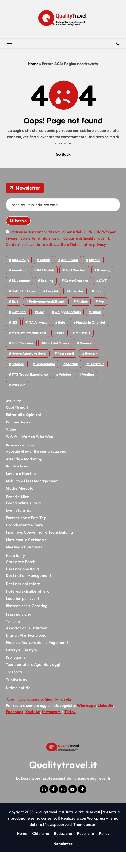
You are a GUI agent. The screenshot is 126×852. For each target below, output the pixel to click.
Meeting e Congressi (24, 546)
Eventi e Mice (17, 496)
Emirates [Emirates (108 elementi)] (76, 291)
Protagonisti (17, 657)
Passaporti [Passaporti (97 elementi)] (65, 353)
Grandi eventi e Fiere (24, 524)
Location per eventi (23, 598)
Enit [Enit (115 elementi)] (15, 301)
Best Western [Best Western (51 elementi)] (75, 270)
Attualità (13, 400)
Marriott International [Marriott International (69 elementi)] (29, 333)
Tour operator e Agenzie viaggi (33, 664)
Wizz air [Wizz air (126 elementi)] (18, 385)
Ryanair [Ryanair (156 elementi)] (91, 353)
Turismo (13, 621)
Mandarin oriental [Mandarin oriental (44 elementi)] (90, 322)
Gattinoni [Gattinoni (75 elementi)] (19, 312)
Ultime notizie (18, 687)
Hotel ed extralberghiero (27, 591)
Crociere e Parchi (21, 561)
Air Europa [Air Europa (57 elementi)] (69, 260)
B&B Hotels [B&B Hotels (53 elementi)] (45, 270)
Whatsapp (86, 705)
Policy (104, 833)
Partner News (18, 422)
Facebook (14, 711)
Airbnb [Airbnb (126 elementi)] (44, 260)
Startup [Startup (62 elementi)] (72, 364)
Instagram (51, 711)
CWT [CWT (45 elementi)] (103, 281)
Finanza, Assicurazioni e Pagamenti (37, 642)
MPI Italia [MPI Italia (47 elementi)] (82, 333)
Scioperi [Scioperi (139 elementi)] (18, 364)
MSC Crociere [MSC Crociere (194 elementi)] (22, 343)
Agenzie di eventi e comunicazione (36, 451)
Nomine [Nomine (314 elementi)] (86, 343)
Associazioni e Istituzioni (27, 628)
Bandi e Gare (17, 466)
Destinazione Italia (22, 568)
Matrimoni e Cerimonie (26, 539)
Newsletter (63, 843)
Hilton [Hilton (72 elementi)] (96, 312)
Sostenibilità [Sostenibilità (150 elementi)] (45, 364)
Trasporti (14, 672)
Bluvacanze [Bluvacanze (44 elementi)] (21, 281)
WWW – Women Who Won (29, 436)
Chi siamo (40, 833)
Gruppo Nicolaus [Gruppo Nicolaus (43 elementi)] (68, 312)
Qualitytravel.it (63, 765)
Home (33, 63)
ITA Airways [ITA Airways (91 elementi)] (37, 322)
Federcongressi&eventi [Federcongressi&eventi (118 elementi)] (47, 301)
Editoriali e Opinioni (23, 414)
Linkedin (105, 705)
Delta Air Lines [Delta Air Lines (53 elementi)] (23, 291)
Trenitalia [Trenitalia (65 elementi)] (96, 364)
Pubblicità (85, 833)
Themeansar (84, 824)
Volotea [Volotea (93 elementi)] (65, 374)
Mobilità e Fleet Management (32, 480)
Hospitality (15, 555)
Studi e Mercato (19, 488)
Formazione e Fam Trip (26, 517)
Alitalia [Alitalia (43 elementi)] (94, 260)
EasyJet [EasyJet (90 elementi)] (52, 291)
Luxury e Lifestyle (21, 650)
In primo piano (18, 614)
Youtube (32, 711)
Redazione (63, 833)
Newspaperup (57, 824)
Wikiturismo (16, 679)
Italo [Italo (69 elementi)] (61, 322)
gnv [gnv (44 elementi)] (40, 312)
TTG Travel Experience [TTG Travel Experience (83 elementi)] (30, 374)
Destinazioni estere (23, 583)
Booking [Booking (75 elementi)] (47, 281)
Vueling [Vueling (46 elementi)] (88, 374)
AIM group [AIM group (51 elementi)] (20, 260)
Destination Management (28, 575)
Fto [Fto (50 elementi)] (101, 301)
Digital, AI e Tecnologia (26, 635)
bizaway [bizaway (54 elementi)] (103, 270)
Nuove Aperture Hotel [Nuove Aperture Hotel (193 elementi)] (29, 353)
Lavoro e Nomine (21, 473)
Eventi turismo (18, 510)
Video (11, 429)
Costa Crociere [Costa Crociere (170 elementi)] (76, 281)
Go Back (63, 154)
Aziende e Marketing (24, 458)
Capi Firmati (17, 407)
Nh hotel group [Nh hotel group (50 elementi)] (56, 343)
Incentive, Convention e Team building (39, 532)
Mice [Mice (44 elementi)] (61, 333)
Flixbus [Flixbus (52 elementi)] (82, 301)
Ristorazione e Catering (27, 605)
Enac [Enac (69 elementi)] (98, 291)
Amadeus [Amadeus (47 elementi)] (19, 270)
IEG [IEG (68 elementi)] (14, 322)
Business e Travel (21, 445)
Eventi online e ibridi (24, 502)
